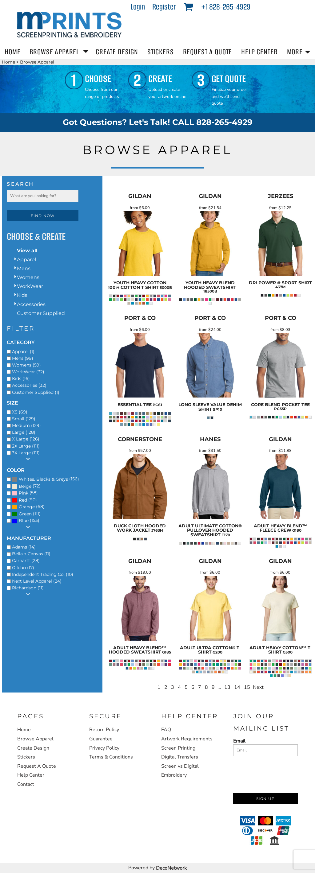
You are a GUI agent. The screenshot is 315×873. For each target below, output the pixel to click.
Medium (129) (26, 425)
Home (8, 62)
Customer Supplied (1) (35, 392)
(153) (25, 521)
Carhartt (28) (26, 560)
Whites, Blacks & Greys (43, 479)
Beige (25, 486)
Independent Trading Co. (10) (42, 574)
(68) (28, 507)
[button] (188, 7)
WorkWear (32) (28, 371)
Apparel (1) (23, 351)
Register (164, 6)
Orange (27, 507)
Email (239, 741)
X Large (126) (25, 439)
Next (258, 687)
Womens (28, 277)
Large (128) (23, 432)
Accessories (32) (29, 385)
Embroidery (174, 775)
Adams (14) (24, 547)
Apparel (26, 259)
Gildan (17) (23, 567)
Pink (23, 493)
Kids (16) (21, 378)
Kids (22, 295)
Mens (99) (22, 358)
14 (237, 687)
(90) (24, 500)
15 (247, 687)
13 (227, 687)
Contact (25, 784)
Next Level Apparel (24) (37, 581)
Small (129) (23, 418)
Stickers (26, 757)
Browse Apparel (35, 738)
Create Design (33, 748)
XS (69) (19, 412)
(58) (25, 493)
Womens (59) (26, 365)
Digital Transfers (179, 757)
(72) (26, 486)
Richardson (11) (28, 588)
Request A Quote (36, 766)
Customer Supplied (41, 313)
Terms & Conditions (111, 757)
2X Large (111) (26, 446)
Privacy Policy (104, 748)
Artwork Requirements (187, 738)
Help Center (30, 775)
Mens (23, 268)
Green (25, 514)
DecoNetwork (171, 868)
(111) (26, 513)
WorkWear (30, 286)
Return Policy (104, 729)
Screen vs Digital (180, 766)
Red (23, 500)
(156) (45, 479)
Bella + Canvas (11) (31, 554)
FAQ (166, 729)
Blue (24, 520)
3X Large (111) (26, 453)
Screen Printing (178, 748)
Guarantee (101, 738)
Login (137, 6)
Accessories (31, 304)
